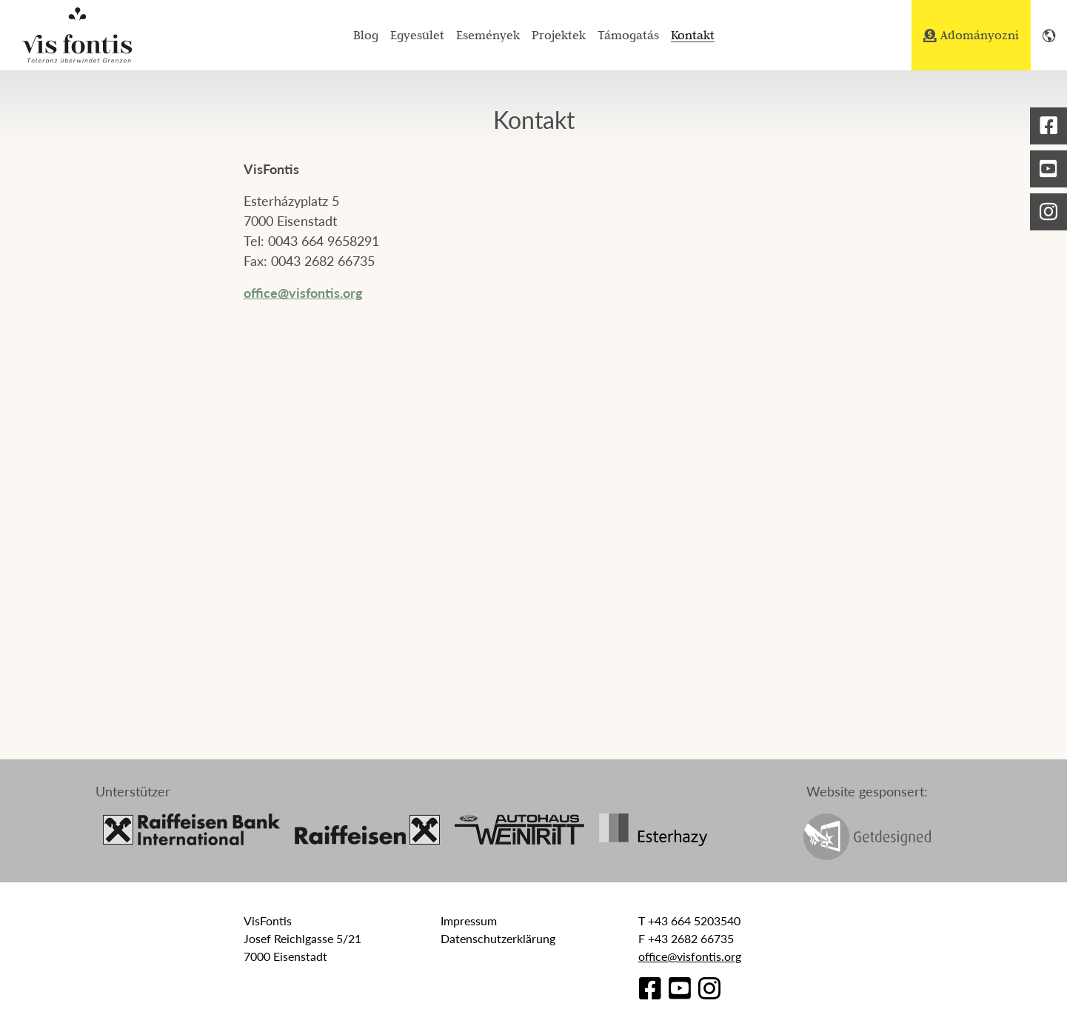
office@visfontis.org (303, 292)
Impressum (469, 920)
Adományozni (971, 34)
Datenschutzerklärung (498, 938)
